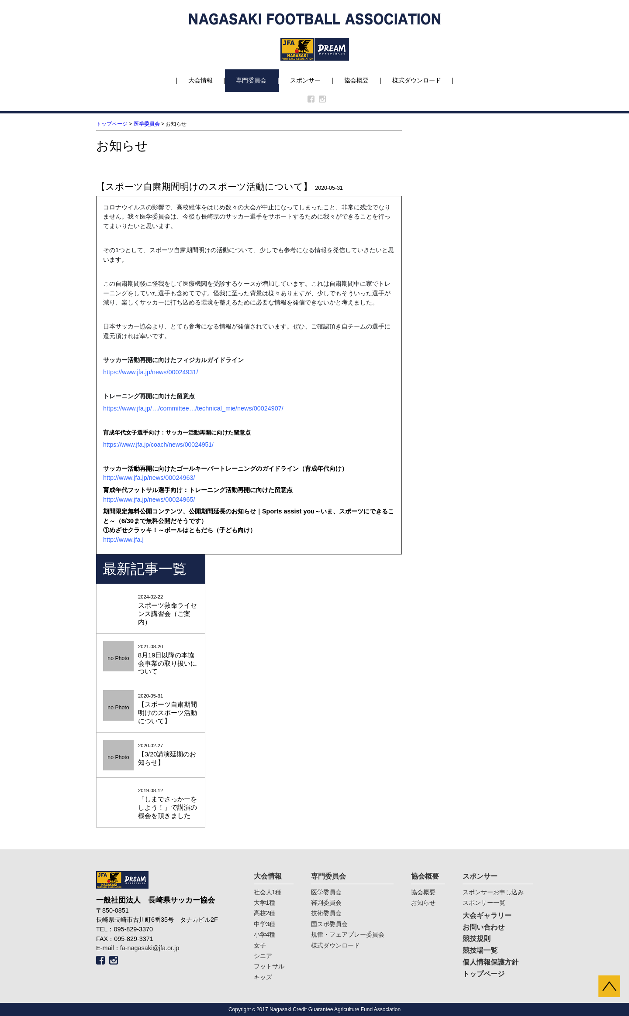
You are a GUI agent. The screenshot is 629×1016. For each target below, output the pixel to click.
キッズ (263, 977)
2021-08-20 (150, 660)
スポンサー (305, 80)
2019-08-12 (150, 804)
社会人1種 (268, 892)
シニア (263, 955)
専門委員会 (251, 80)
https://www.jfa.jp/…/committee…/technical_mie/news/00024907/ (193, 408)
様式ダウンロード (416, 80)
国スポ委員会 (329, 923)
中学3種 (265, 923)
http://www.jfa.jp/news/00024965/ (149, 499)
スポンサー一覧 (484, 902)
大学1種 (265, 902)
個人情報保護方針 (490, 962)
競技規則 (477, 938)
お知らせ (423, 902)
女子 (260, 945)
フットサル (269, 966)
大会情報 (200, 80)
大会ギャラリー (487, 915)
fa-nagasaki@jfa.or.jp (149, 947)
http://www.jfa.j (123, 539)
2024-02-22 (150, 610)
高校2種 (265, 913)
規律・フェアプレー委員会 (347, 934)
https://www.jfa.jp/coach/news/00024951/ (158, 444)
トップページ (112, 124)
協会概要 (356, 80)
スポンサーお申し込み (493, 892)
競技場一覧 (480, 950)
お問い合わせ (484, 927)
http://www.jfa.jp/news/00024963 (148, 477)
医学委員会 (147, 124)
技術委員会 (326, 913)
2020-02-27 (150, 755)
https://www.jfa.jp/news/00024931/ (150, 372)
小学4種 (265, 934)
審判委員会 (326, 902)
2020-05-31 (150, 709)
